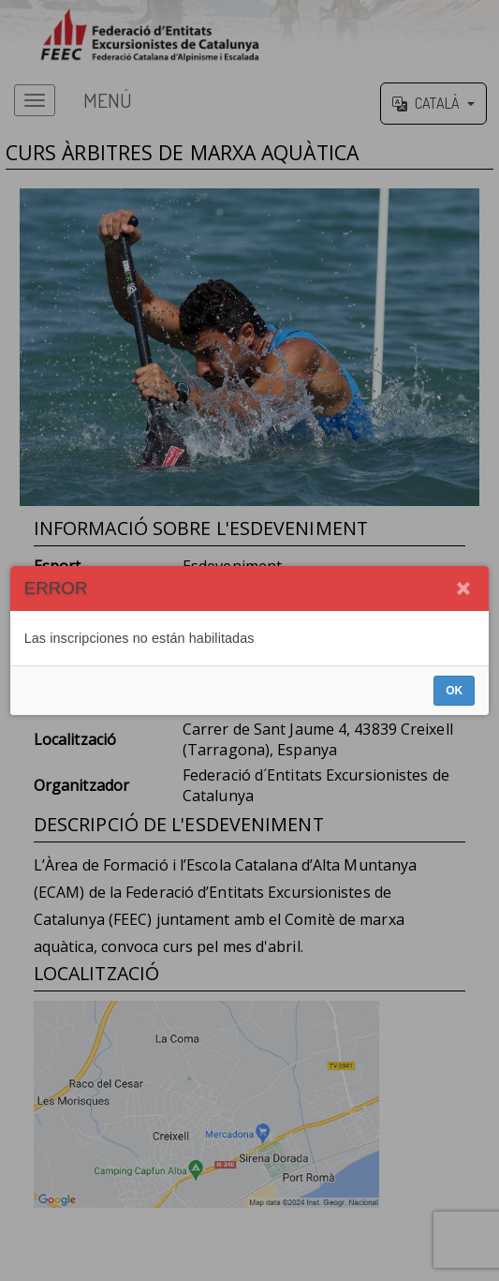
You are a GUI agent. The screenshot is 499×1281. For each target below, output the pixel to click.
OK (454, 690)
